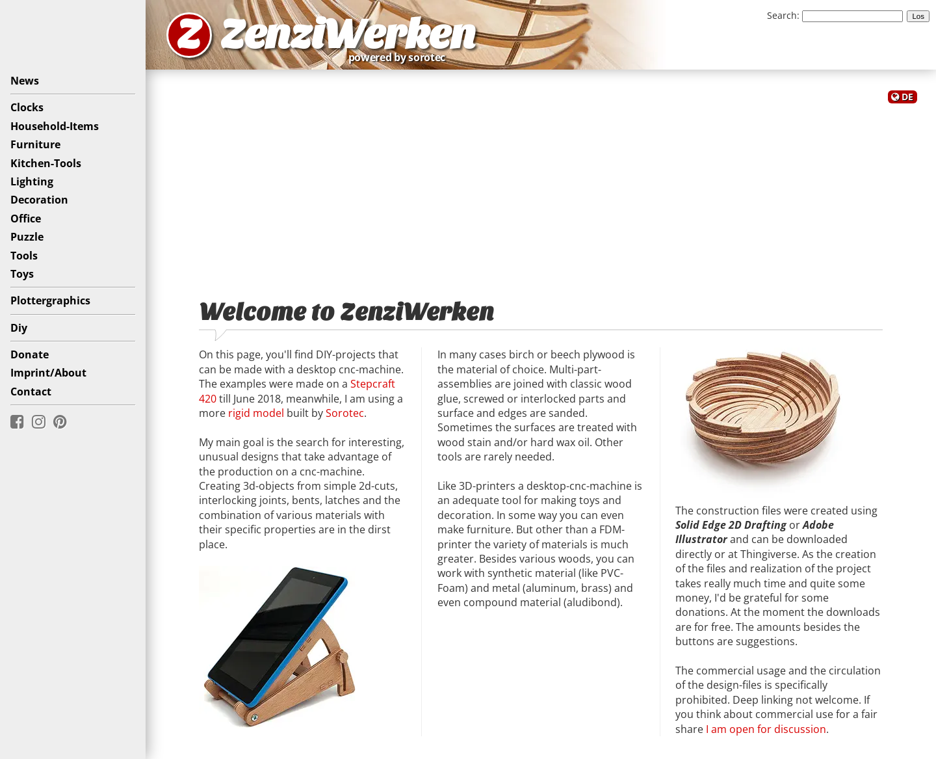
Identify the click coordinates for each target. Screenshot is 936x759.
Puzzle (27, 237)
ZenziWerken (348, 34)
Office (25, 218)
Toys (22, 274)
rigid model (256, 413)
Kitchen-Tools (45, 163)
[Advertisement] (541, 194)
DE (907, 96)
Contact (30, 391)
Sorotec (345, 413)
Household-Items (54, 126)
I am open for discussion (766, 729)
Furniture (35, 144)
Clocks (27, 107)
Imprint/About (48, 373)
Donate (29, 354)
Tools (24, 255)
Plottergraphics (50, 300)
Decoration (39, 200)
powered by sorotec (400, 57)
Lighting (31, 181)
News (24, 80)
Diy (18, 328)
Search (782, 15)
